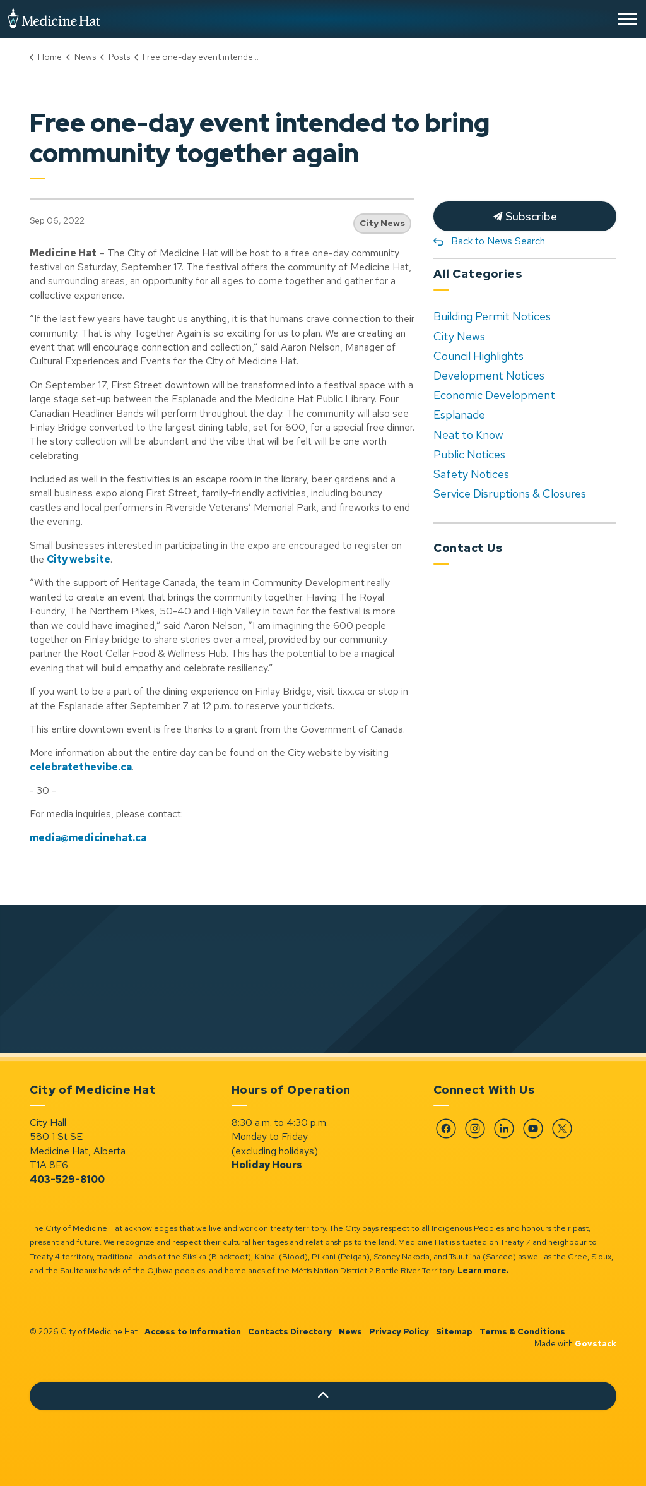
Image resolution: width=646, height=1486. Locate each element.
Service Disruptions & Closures (509, 493)
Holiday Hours (267, 1164)
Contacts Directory (290, 1331)
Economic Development (494, 395)
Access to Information (192, 1331)
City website (78, 559)
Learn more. (483, 1270)
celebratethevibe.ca (81, 767)
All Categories (477, 274)
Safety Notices (471, 474)
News (350, 1331)
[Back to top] (323, 1396)
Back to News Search (498, 241)
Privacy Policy (399, 1331)
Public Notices (469, 454)
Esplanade (459, 414)
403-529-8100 (67, 1179)
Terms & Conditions (522, 1331)
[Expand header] (627, 19)
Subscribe (525, 216)
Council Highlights (478, 356)
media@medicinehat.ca (88, 837)
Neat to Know (468, 435)
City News (382, 223)
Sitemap (454, 1331)
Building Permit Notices (492, 316)
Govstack (595, 1343)
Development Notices (488, 375)
